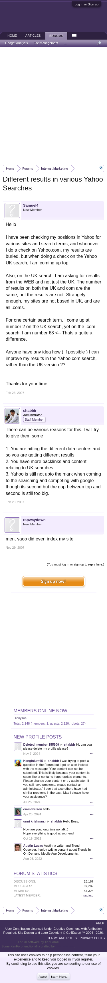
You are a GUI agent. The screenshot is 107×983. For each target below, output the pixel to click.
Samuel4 (30, 205)
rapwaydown (34, 520)
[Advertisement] (53, 105)
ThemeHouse (64, 946)
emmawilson (32, 809)
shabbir (30, 410)
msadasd (87, 895)
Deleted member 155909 (41, 744)
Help (100, 923)
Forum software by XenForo (38, 942)
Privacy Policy (93, 938)
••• (92, 753)
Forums (56, 36)
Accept (43, 976)
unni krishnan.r (34, 821)
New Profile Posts (38, 737)
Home (12, 35)
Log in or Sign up (86, 4)
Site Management (46, 43)
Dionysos (20, 718)
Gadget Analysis (16, 43)
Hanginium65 (33, 760)
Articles (33, 35)
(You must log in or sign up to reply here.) (75, 564)
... (65, 43)
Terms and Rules (62, 938)
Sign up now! (53, 581)
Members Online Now (40, 710)
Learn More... (59, 976)
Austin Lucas (33, 845)
